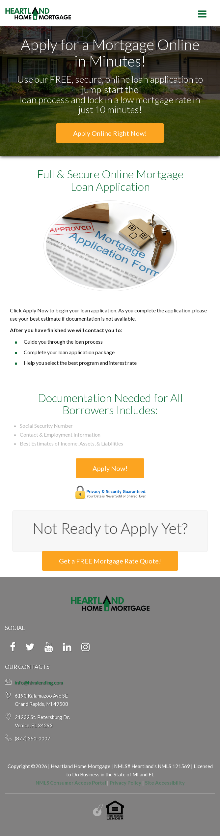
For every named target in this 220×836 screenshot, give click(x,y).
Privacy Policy (125, 783)
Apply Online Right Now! (110, 133)
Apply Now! (110, 468)
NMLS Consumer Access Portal (71, 783)
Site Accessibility (165, 783)
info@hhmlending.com (39, 682)
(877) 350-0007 (32, 738)
